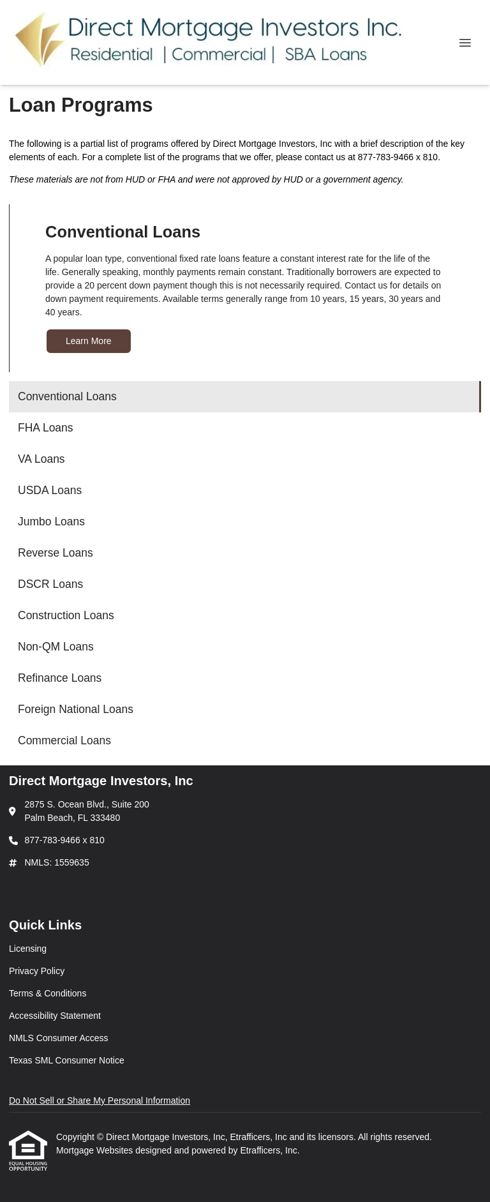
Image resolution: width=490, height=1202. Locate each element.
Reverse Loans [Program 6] (55, 552)
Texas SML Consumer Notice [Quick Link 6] (66, 1060)
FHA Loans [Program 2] (45, 427)
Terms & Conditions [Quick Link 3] (47, 993)
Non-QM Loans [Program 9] (56, 646)
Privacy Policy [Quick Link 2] (36, 971)
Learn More (89, 341)
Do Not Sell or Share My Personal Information (99, 1100)
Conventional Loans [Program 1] (67, 396)
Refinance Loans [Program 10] (59, 678)
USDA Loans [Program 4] (50, 490)
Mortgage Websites (95, 1150)
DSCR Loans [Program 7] (50, 584)
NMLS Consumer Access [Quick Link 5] (58, 1038)
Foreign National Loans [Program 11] (75, 709)
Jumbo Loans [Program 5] (51, 521)
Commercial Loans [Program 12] (64, 740)
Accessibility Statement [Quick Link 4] (55, 1015)
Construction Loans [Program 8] (66, 615)
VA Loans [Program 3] (41, 459)
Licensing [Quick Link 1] (28, 948)
